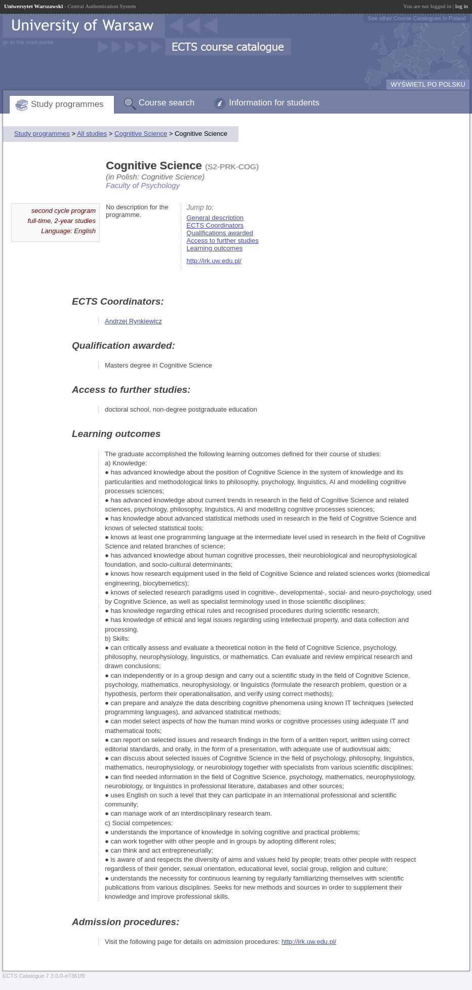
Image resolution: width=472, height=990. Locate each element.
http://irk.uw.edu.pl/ (213, 261)
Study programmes (67, 104)
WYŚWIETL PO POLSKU (427, 84)
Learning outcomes (214, 248)
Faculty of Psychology (143, 185)
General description (215, 218)
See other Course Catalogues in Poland (417, 18)
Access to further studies (222, 240)
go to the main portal (28, 42)
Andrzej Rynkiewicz (133, 321)
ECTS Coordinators (215, 225)
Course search (167, 102)
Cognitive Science (140, 133)
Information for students (274, 102)
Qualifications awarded (219, 233)
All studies (92, 133)
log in (461, 6)
